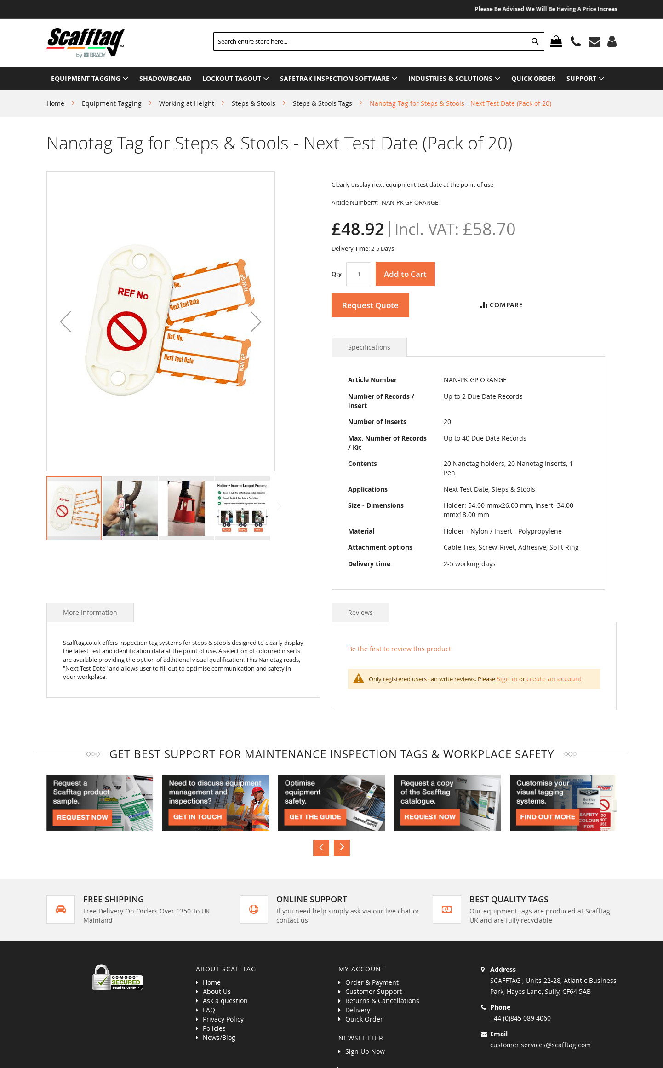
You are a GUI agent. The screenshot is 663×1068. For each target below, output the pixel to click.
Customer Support (373, 991)
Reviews (360, 612)
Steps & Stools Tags (322, 103)
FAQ (209, 1009)
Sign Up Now (365, 1051)
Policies (214, 1028)
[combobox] (378, 41)
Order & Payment (372, 982)
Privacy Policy (223, 1019)
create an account (554, 678)
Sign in (507, 678)
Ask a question (225, 1000)
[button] (65, 321)
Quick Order (364, 1019)
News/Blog (219, 1037)
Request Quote (370, 305)
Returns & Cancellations (382, 1000)
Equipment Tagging (112, 103)
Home (55, 103)
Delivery (357, 1009)
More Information (90, 612)
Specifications (369, 347)
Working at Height (186, 103)
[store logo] (85, 43)
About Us (217, 991)
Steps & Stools (253, 103)
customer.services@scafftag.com (540, 1044)
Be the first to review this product (399, 648)
